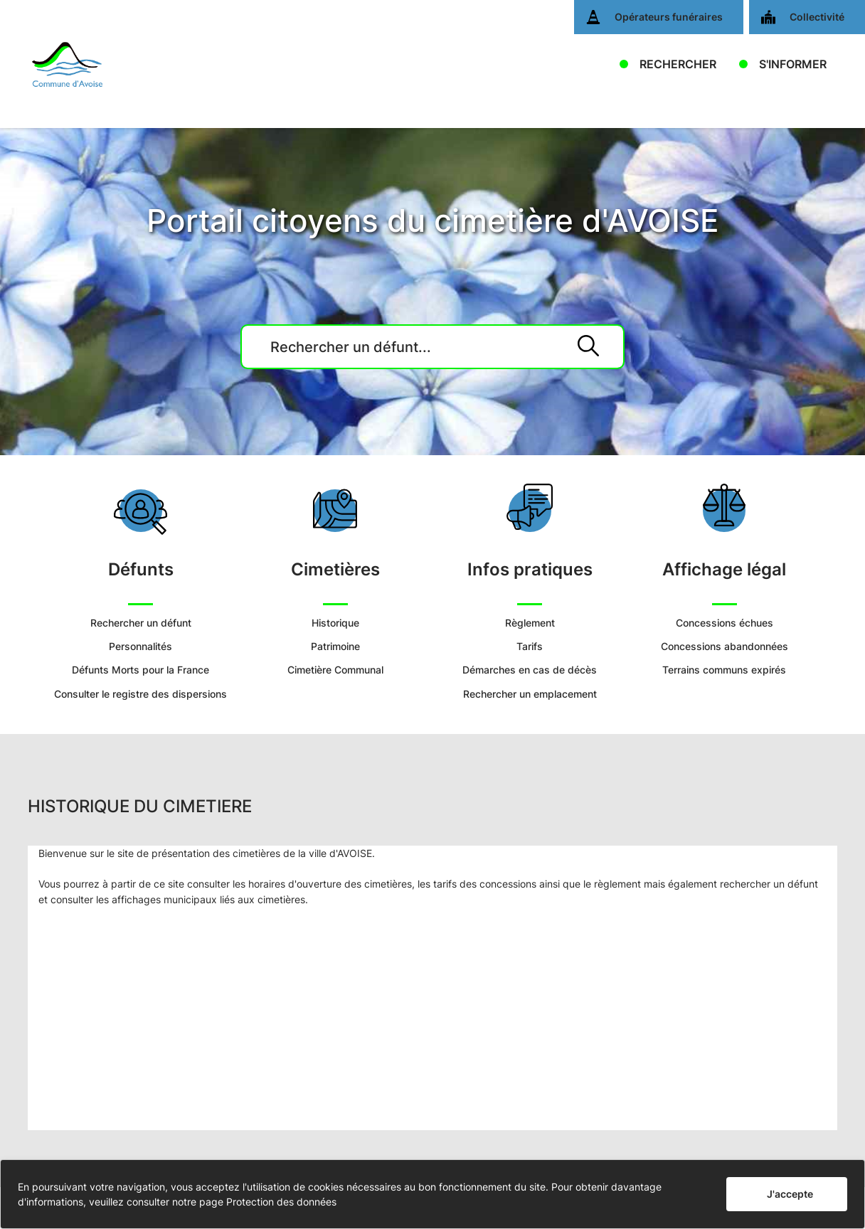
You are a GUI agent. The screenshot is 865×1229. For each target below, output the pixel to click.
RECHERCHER (678, 64)
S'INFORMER (793, 64)
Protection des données (281, 1202)
